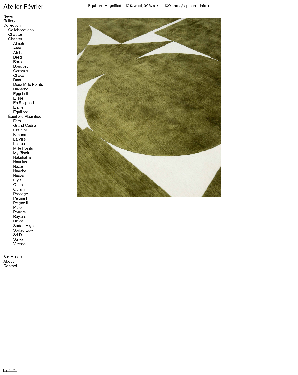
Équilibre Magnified (24, 116)
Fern (17, 121)
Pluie (17, 207)
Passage (20, 193)
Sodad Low (23, 230)
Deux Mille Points (28, 84)
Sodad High (23, 225)
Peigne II (20, 203)
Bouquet (20, 66)
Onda (18, 184)
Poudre (19, 212)
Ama (17, 48)
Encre (18, 107)
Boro (17, 61)
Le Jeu (19, 143)
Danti (17, 80)
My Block (21, 152)
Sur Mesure (13, 256)
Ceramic (20, 71)
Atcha (18, 52)
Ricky (18, 221)
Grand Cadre (24, 125)
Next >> (160, 369)
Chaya (18, 75)
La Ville (19, 139)
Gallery (9, 20)
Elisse (18, 98)
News (8, 16)
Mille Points (23, 148)
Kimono (19, 134)
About (8, 261)
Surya (18, 239)
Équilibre (20, 111)
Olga (17, 180)
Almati (18, 43)
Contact (10, 265)
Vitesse (19, 244)
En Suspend (23, 102)
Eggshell (20, 93)
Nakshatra (22, 157)
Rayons (19, 216)
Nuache (19, 171)
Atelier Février (23, 6)
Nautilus (20, 162)
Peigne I (20, 198)
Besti (17, 57)
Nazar (18, 166)
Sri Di (18, 234)
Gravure (20, 130)
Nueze (18, 175)
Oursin (19, 189)
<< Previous (141, 369)
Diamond (21, 89)
